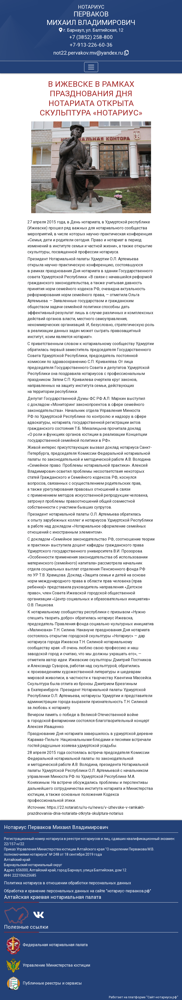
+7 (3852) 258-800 (91, 37)
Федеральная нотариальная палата (47, 945)
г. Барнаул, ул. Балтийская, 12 (91, 30)
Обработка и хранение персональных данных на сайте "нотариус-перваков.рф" (77, 891)
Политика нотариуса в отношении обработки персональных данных (67, 883)
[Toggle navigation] (91, 67)
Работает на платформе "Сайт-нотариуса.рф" (143, 997)
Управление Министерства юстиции (48, 965)
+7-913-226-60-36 (91, 45)
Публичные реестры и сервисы (44, 983)
